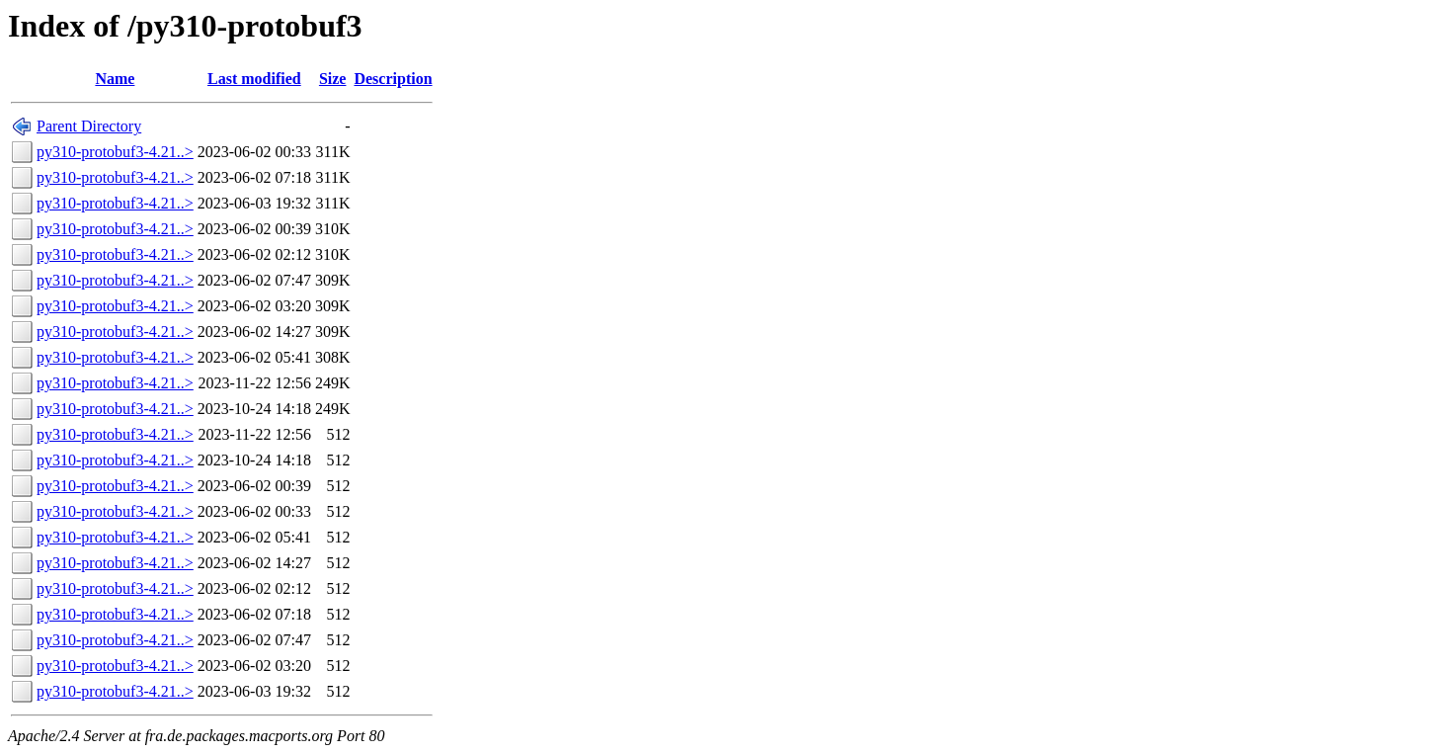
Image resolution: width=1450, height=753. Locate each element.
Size (333, 78)
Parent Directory (89, 126)
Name (114, 78)
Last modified (254, 78)
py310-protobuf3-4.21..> (115, 151)
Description (393, 78)
